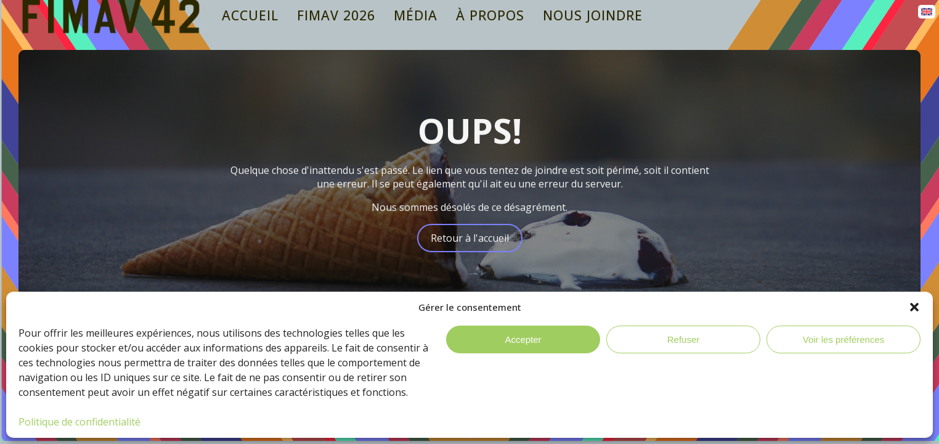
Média (415, 15)
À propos (490, 15)
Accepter (523, 339)
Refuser (683, 339)
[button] (914, 307)
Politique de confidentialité (79, 422)
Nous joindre (593, 15)
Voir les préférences (844, 339)
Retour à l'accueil (470, 238)
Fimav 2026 (336, 15)
